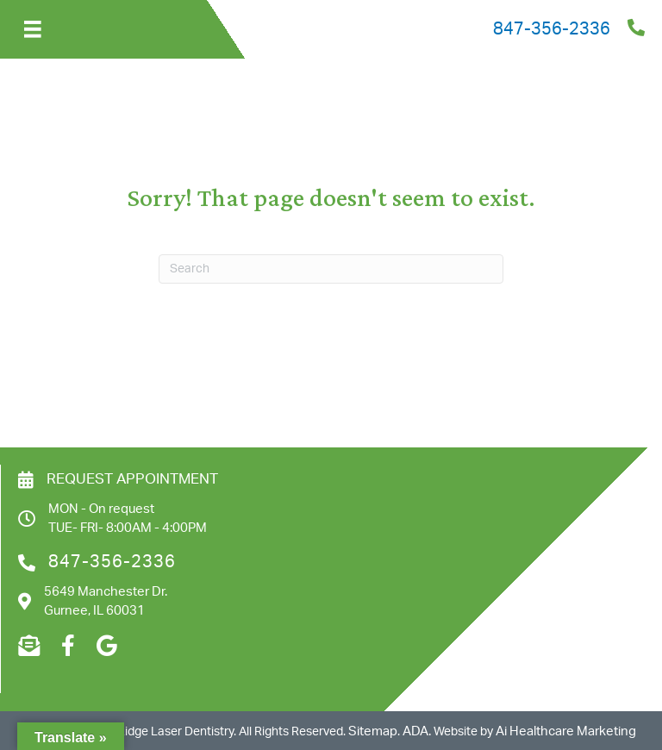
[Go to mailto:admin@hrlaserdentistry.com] (29, 646)
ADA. (417, 731)
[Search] (331, 269)
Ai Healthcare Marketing (566, 731)
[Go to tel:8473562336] (397, 29)
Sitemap (372, 731)
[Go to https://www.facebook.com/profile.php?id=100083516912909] (67, 646)
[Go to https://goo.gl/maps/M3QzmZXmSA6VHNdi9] (106, 646)
